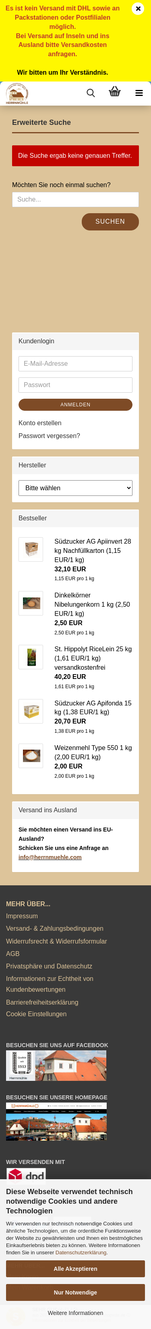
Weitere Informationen (75, 1313)
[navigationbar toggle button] (139, 94)
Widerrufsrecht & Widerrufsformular (56, 941)
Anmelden (75, 405)
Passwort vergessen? (49, 435)
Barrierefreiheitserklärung (42, 1002)
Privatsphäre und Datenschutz (49, 966)
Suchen (110, 221)
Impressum (22, 916)
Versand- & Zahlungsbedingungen (54, 928)
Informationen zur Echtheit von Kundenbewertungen (49, 984)
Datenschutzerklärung (81, 1253)
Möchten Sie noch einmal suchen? (61, 184)
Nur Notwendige (75, 1292)
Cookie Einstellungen (36, 1014)
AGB (13, 953)
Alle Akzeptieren (75, 1269)
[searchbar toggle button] (91, 94)
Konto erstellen (40, 423)
